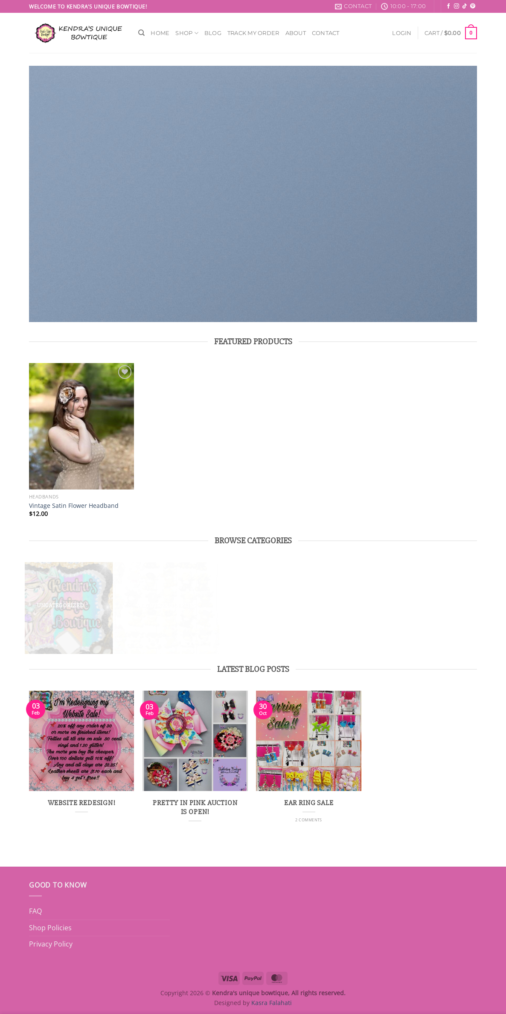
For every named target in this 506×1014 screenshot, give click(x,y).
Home (160, 33)
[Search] (141, 33)
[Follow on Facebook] (448, 6)
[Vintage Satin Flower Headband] (81, 426)
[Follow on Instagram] (456, 6)
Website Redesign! (82, 803)
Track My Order (253, 33)
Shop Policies (50, 927)
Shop (186, 33)
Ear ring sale (309, 803)
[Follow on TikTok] (464, 6)
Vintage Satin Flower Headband (74, 506)
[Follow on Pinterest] (472, 6)
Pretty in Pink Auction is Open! (195, 808)
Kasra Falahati (271, 1003)
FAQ (35, 911)
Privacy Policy (51, 944)
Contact (326, 33)
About (295, 33)
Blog (212, 33)
